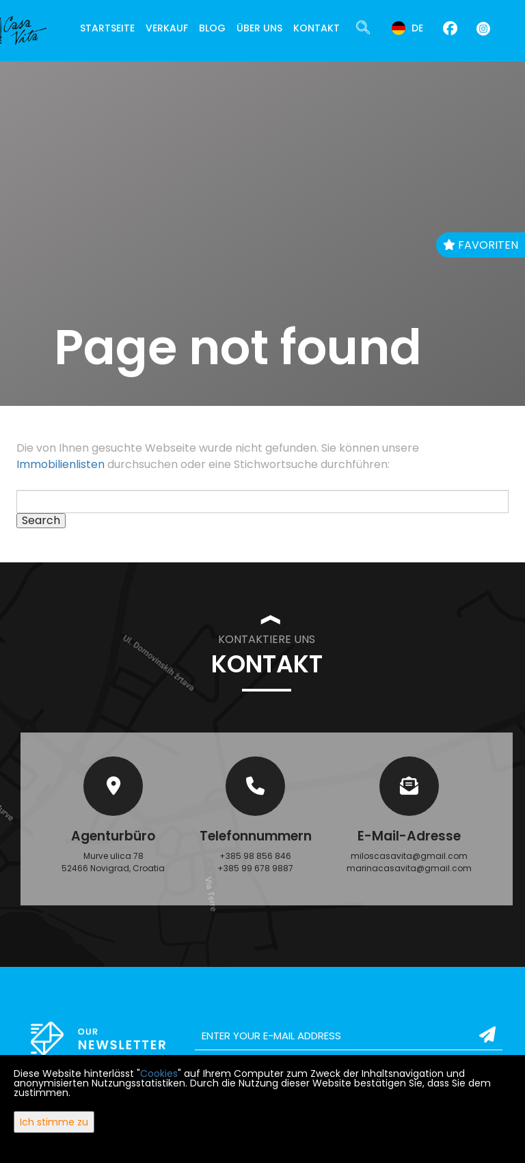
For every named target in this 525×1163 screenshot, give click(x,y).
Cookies (159, 1073)
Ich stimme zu (54, 1122)
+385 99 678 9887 (255, 868)
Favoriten (480, 245)
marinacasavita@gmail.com (409, 868)
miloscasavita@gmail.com (409, 856)
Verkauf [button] (167, 28)
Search (41, 520)
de (407, 28)
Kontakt (316, 28)
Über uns (259, 28)
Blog (212, 28)
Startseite (107, 28)
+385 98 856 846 (255, 856)
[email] (348, 1036)
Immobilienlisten (60, 464)
